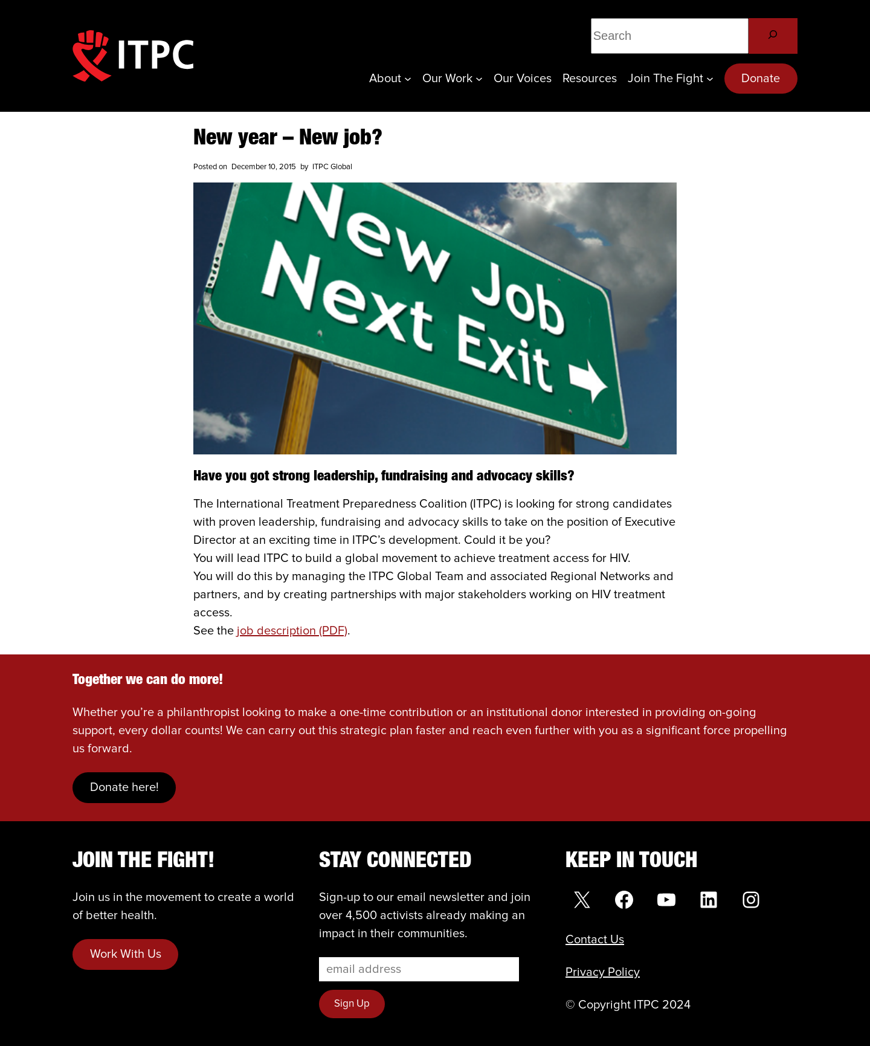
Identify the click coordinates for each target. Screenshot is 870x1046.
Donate (760, 79)
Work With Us (125, 954)
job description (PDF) (292, 631)
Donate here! (124, 787)
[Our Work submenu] (479, 78)
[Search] (773, 36)
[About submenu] (407, 78)
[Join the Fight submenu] (710, 78)
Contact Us (595, 940)
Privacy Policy (603, 972)
